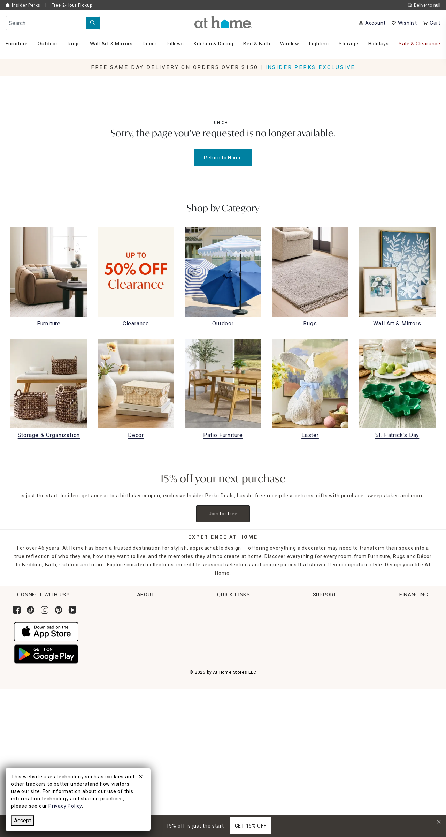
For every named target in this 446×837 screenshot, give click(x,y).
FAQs (385, 660)
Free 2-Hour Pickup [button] (72, 5)
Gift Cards (250, 660)
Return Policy (254, 634)
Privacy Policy (396, 712)
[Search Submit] (93, 23)
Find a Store (144, 660)
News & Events (147, 634)
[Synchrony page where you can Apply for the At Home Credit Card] (29, 755)
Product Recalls (398, 673)
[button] (223, 22)
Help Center (393, 608)
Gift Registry (253, 673)
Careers (138, 647)
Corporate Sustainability (159, 608)
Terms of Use (396, 686)
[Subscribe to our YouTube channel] (72, 610)
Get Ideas (249, 647)
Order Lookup (254, 608)
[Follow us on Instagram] (45, 610)
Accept (22, 820)
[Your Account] (372, 23)
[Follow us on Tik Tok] (31, 610)
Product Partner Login (406, 634)
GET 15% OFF (251, 826)
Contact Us (392, 621)
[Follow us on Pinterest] (59, 610)
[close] (141, 778)
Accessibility (394, 647)
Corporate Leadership (155, 621)
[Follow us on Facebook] (17, 610)
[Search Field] (53, 23)
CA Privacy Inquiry (401, 699)
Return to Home (223, 157)
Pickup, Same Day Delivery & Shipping (284, 621)
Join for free (223, 513)
